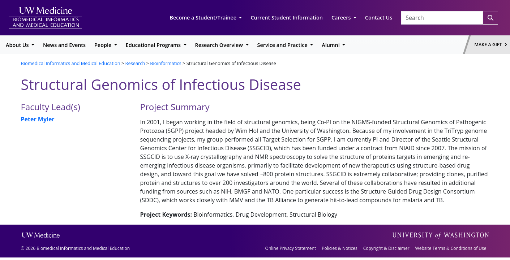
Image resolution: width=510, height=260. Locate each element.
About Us (18, 45)
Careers (341, 17)
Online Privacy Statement (290, 248)
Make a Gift (491, 45)
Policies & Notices (339, 248)
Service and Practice (283, 45)
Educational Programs (154, 45)
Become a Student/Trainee (204, 17)
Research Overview (219, 45)
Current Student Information (286, 17)
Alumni (331, 45)
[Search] (490, 18)
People (103, 45)
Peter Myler (38, 119)
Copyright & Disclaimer (386, 248)
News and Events (64, 45)
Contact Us (378, 17)
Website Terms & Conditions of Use (451, 248)
